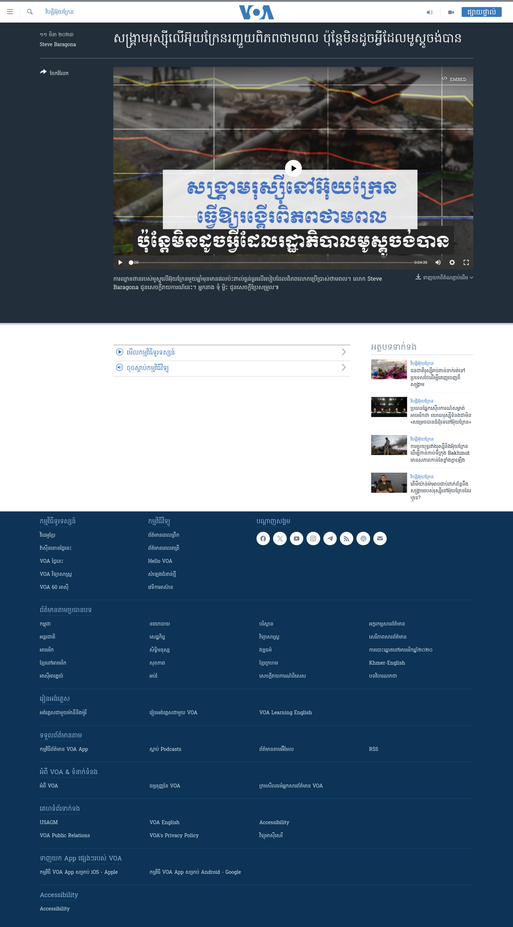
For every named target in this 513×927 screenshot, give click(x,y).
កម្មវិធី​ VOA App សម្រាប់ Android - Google (195, 872)
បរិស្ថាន (266, 624)
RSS (373, 749)
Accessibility (274, 823)
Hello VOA (160, 561)
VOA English (164, 823)
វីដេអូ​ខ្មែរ (47, 535)
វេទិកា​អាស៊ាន (160, 587)
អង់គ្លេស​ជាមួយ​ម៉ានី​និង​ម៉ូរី (63, 713)
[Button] (54, 74)
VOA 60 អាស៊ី (54, 587)
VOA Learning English (285, 713)
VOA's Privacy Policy (174, 836)
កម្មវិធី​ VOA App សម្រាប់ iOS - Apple (79, 872)
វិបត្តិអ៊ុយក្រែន (59, 12)
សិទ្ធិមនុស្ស (160, 650)
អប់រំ (153, 676)
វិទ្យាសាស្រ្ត (269, 637)
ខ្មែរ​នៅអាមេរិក (53, 663)
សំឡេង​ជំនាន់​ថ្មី (162, 574)
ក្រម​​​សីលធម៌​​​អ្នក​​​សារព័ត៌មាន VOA (291, 786)
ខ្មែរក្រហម (268, 663)
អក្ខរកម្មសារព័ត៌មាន (387, 624)
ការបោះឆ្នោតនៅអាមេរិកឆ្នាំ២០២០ (400, 650)
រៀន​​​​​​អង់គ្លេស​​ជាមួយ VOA (173, 713)
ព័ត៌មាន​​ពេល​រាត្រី (163, 548)
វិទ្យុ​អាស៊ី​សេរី (271, 836)
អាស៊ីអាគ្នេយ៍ (51, 676)
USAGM (49, 823)
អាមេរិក (47, 650)
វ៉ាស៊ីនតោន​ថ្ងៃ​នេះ (56, 548)
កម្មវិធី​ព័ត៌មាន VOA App (64, 749)
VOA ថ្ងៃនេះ (51, 561)
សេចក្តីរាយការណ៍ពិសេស (282, 676)
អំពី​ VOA (49, 786)
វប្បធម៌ (265, 650)
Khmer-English (387, 663)
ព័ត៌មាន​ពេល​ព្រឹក (163, 535)
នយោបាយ (160, 624)
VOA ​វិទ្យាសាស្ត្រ (56, 574)
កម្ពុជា (45, 624)
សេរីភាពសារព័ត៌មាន (388, 637)
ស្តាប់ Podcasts (165, 749)
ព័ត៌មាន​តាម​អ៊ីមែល (276, 749)
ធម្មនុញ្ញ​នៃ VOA (165, 786)
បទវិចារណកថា (383, 676)
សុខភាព (157, 663)
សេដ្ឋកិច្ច (157, 637)
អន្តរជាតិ (47, 637)
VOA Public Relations (65, 836)
